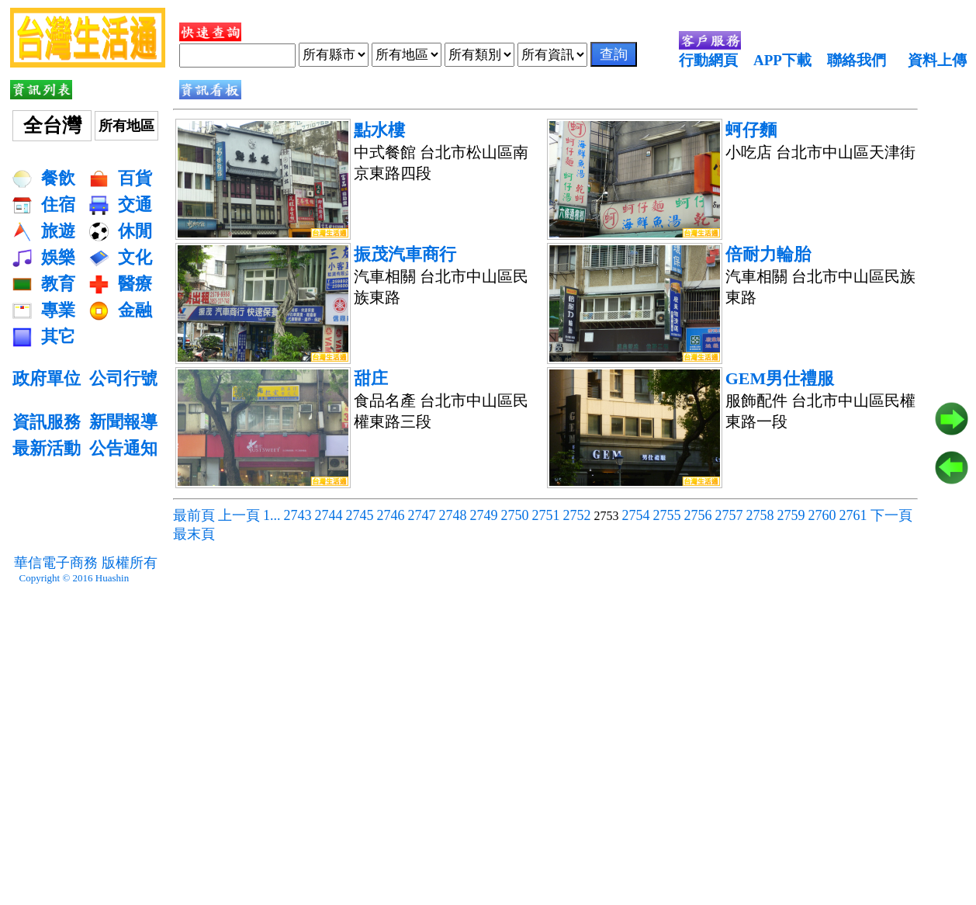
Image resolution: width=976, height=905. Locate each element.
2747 (422, 515)
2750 (515, 515)
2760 (822, 515)
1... (272, 515)
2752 (577, 515)
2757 (729, 515)
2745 (360, 515)
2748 (453, 515)
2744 (329, 515)
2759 (791, 515)
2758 (760, 515)
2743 (298, 515)
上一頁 (239, 515)
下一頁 (891, 515)
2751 (546, 515)
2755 (667, 515)
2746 (391, 515)
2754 (636, 515)
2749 (484, 515)
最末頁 (194, 534)
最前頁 (194, 515)
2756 (698, 515)
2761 (853, 515)
